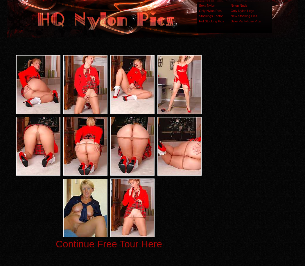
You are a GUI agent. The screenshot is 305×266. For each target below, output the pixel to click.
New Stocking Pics (244, 16)
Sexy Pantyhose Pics (246, 21)
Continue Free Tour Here (109, 244)
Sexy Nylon (207, 5)
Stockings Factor (211, 16)
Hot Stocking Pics (211, 21)
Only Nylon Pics (210, 11)
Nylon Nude (239, 5)
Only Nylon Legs (242, 11)
